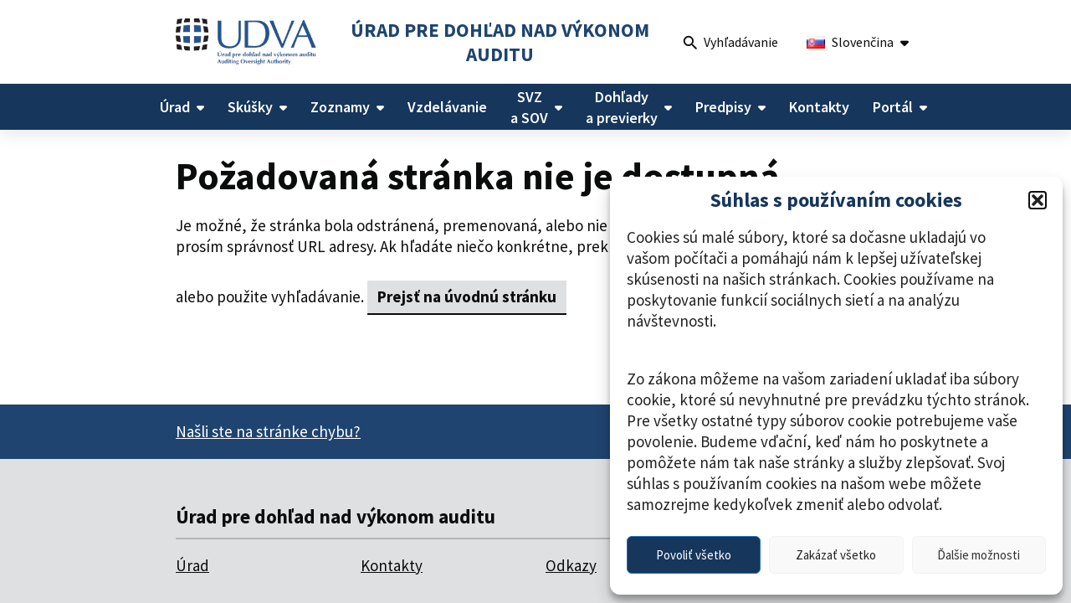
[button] (1037, 200)
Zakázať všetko (836, 555)
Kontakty (392, 565)
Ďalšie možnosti (978, 555)
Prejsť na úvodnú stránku (466, 296)
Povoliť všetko (693, 555)
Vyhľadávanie (731, 44)
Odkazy (571, 565)
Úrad (192, 565)
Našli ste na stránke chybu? (268, 431)
